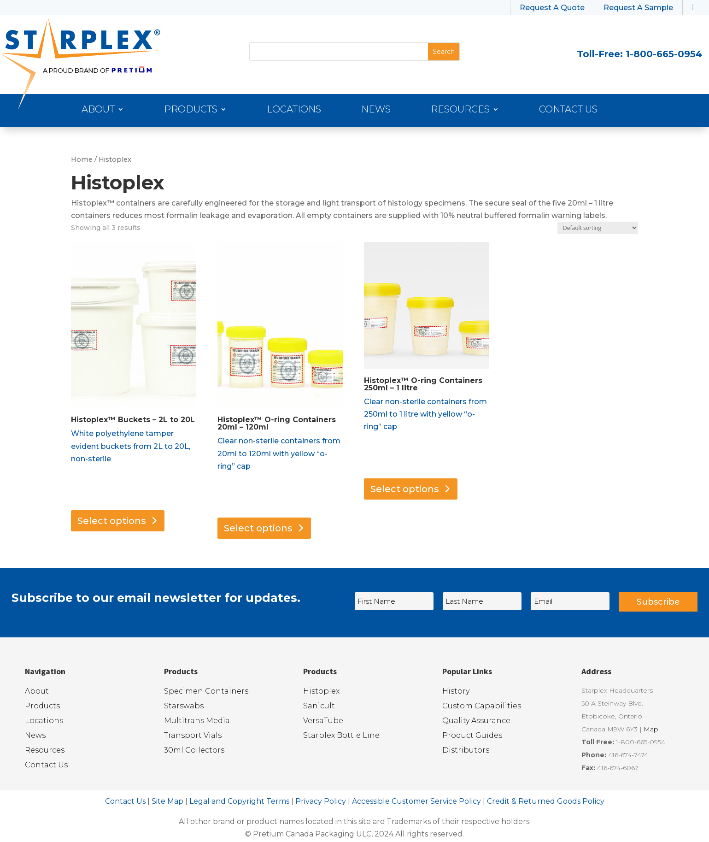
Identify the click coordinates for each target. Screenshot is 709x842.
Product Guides (472, 735)
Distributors (465, 750)
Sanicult (319, 705)
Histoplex (321, 691)
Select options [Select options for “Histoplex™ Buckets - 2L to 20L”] (111, 520)
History (455, 691)
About (98, 110)
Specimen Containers (206, 691)
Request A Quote (552, 7)
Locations (294, 110)
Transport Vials (193, 735)
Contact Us (568, 110)
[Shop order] (597, 228)
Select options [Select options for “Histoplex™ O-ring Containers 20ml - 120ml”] (258, 528)
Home (82, 159)
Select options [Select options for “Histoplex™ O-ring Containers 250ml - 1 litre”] (404, 489)
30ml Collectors (194, 750)
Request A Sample (638, 7)
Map (651, 729)
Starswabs (184, 705)
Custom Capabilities (481, 705)
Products (190, 110)
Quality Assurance (476, 720)
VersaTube (323, 720)
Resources (460, 110)
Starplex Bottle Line (341, 735)
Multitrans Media (197, 720)
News (376, 110)
